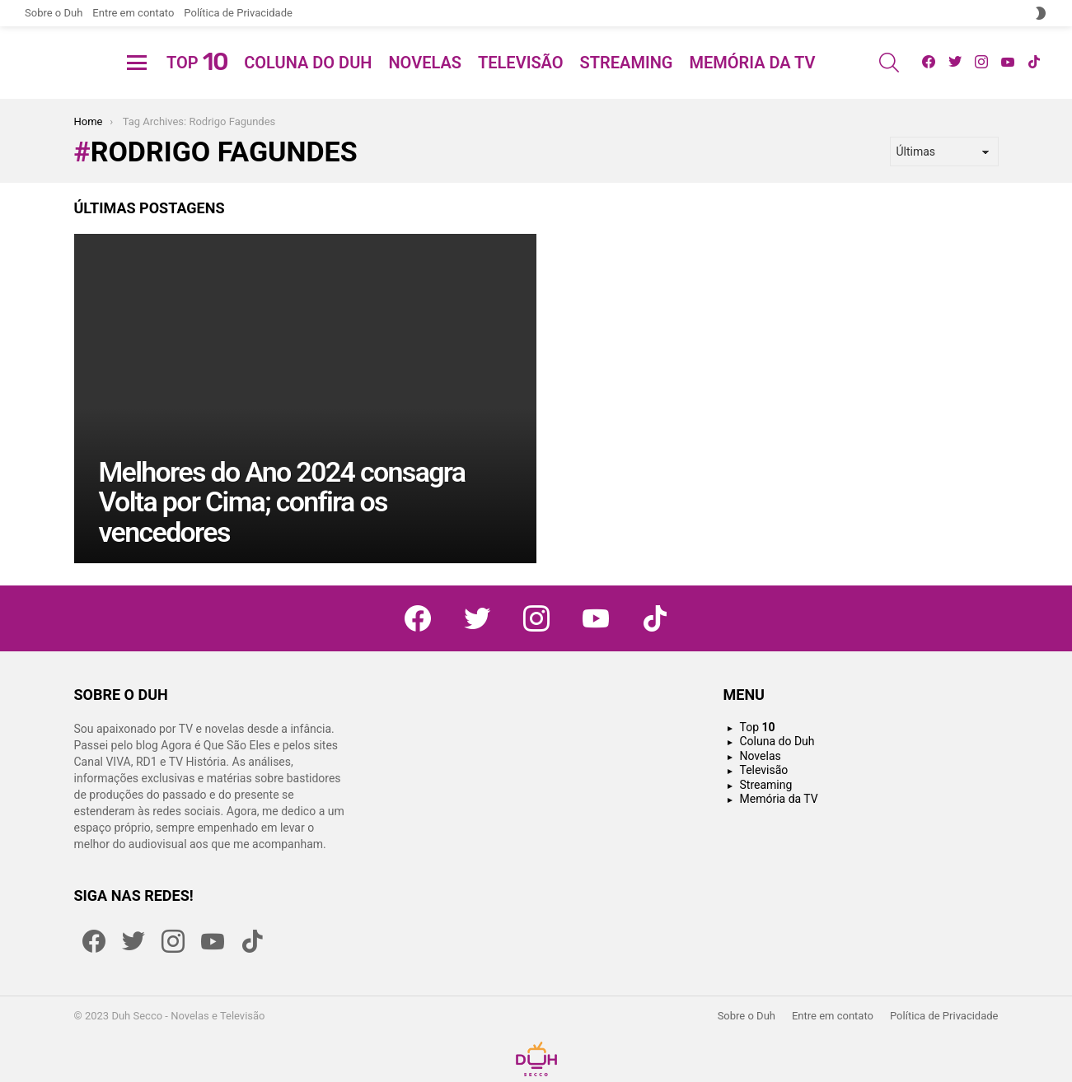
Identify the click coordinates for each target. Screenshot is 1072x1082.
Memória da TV (752, 82)
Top (196, 82)
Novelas (424, 82)
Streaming (626, 82)
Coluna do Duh (308, 82)
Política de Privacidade (238, 13)
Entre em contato (133, 13)
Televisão (521, 82)
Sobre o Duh (53, 13)
